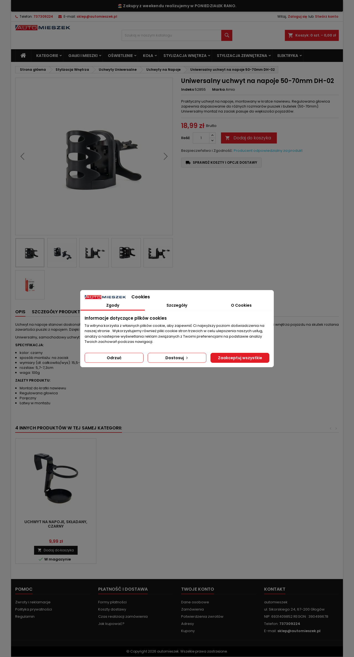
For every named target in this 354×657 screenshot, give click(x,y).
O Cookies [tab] (241, 305)
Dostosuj (177, 358)
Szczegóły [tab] (176, 305)
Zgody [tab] (112, 305)
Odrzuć (114, 358)
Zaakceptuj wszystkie (240, 358)
